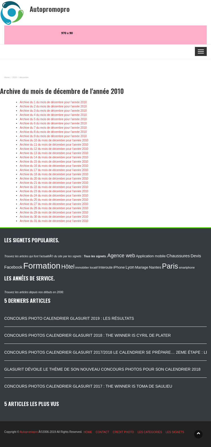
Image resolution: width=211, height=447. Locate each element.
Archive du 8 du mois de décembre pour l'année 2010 (53, 131)
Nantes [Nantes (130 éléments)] (155, 267)
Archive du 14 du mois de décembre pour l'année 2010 (54, 157)
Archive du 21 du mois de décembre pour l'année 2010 (54, 182)
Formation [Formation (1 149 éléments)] (41, 265)
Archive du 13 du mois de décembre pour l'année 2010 (54, 153)
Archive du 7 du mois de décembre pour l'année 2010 (53, 127)
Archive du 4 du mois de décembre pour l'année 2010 (53, 114)
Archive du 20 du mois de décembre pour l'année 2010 (54, 178)
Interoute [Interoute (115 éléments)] (106, 267)
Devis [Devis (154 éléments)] (196, 256)
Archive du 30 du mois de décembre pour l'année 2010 (54, 216)
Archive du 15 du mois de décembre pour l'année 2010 (54, 161)
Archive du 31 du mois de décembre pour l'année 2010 (54, 221)
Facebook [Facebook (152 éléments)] (13, 267)
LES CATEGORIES (150, 432)
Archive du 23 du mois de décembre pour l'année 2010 (54, 191)
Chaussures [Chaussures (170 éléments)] (178, 255)
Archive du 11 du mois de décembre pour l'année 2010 (54, 144)
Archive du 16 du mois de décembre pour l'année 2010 (54, 165)
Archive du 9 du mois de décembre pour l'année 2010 (53, 136)
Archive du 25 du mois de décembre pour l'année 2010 (54, 199)
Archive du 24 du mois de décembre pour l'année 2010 (54, 195)
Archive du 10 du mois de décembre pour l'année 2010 (54, 140)
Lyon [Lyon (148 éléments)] (130, 267)
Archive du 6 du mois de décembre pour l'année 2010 (53, 123)
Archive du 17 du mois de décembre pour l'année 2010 (54, 170)
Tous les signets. (95, 256)
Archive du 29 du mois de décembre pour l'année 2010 (54, 212)
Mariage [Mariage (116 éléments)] (141, 267)
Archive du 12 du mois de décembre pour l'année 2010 (54, 148)
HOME (88, 432)
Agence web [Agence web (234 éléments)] (121, 255)
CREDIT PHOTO (123, 432)
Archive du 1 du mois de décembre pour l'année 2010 (53, 102)
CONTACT (102, 432)
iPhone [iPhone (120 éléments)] (119, 267)
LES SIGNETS (175, 432)
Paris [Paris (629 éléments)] (170, 266)
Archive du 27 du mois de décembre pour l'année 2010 (54, 204)
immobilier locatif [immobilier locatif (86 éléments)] (86, 267)
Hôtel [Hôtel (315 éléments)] (68, 267)
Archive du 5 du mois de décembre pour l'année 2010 (53, 119)
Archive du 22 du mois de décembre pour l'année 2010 (54, 187)
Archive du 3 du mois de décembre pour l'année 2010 (53, 110)
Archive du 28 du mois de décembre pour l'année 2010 (54, 208)
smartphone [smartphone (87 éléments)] (187, 267)
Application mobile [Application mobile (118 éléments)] (151, 256)
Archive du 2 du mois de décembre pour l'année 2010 (53, 106)
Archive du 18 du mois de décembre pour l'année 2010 (54, 174)
